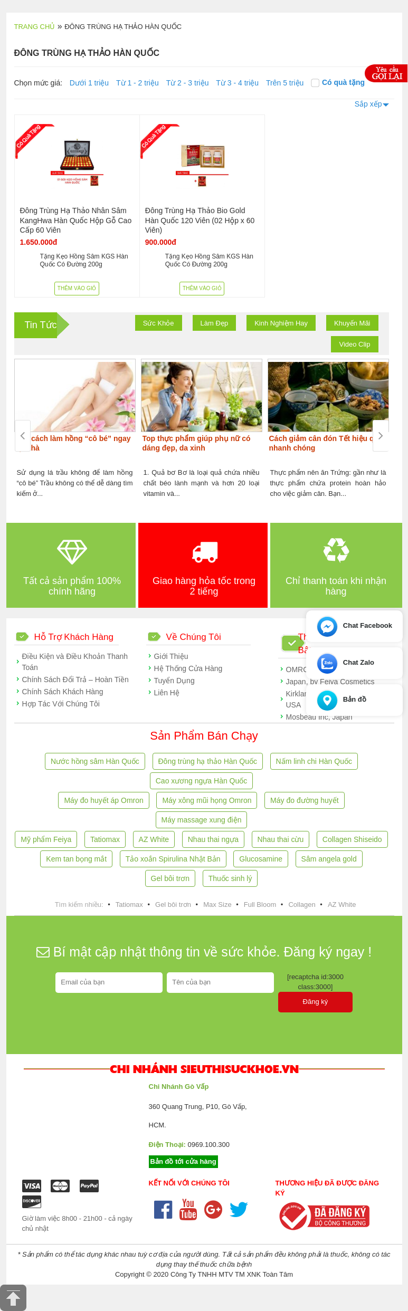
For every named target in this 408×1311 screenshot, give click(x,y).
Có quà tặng (338, 82)
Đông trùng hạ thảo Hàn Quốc (207, 761)
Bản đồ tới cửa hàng (183, 1161)
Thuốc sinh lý (230, 878)
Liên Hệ (166, 692)
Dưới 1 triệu (89, 83)
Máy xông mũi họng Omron (206, 800)
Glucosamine (260, 859)
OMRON (300, 669)
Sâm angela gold (329, 859)
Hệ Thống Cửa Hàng (188, 668)
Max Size (217, 904)
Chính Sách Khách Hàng (62, 691)
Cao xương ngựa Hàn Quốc (202, 781)
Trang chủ (34, 27)
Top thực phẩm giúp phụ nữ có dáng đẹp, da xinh (197, 443)
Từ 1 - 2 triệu (137, 83)
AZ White (154, 839)
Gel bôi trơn (170, 878)
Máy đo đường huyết (304, 800)
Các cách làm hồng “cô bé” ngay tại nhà (73, 443)
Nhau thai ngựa (213, 839)
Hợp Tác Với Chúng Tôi (61, 704)
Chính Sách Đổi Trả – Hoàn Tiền (75, 679)
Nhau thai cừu (281, 839)
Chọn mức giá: (38, 83)
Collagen (301, 904)
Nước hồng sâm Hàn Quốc (95, 761)
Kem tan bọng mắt (76, 859)
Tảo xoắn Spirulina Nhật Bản (173, 859)
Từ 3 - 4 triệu (237, 83)
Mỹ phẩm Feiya (46, 839)
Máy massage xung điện (202, 820)
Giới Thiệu (171, 656)
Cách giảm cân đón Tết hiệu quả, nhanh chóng (327, 443)
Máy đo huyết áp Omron (103, 800)
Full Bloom (260, 904)
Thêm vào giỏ (77, 288)
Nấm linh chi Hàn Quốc (314, 761)
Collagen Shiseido (352, 839)
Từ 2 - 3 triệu (187, 83)
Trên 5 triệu (284, 83)
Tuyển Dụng (174, 680)
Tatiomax (105, 839)
